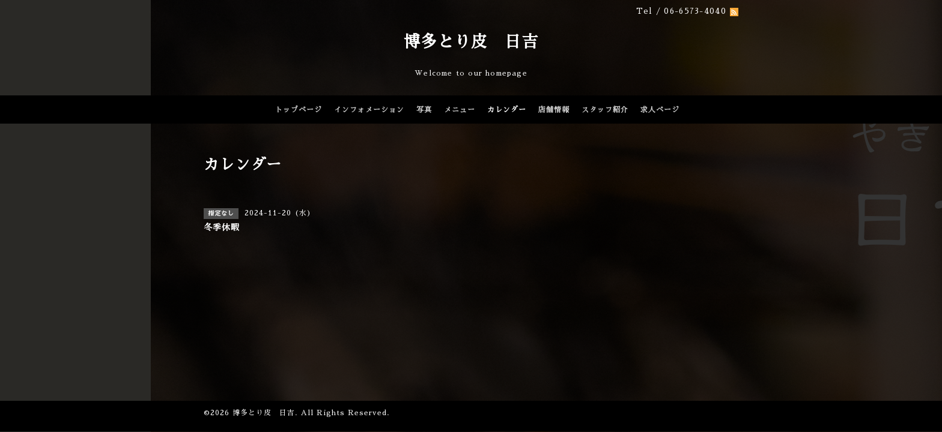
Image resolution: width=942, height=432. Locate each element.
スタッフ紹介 (605, 109)
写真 (424, 109)
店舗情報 (554, 109)
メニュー (459, 109)
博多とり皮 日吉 (471, 42)
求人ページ (659, 109)
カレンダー (506, 109)
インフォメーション (369, 109)
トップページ (298, 109)
